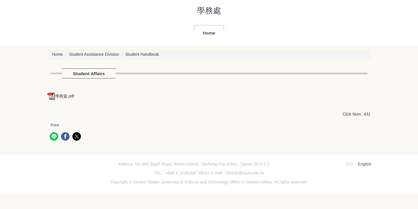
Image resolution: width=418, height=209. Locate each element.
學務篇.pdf (61, 96)
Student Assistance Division (94, 54)
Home (209, 32)
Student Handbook (142, 54)
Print (55, 125)
